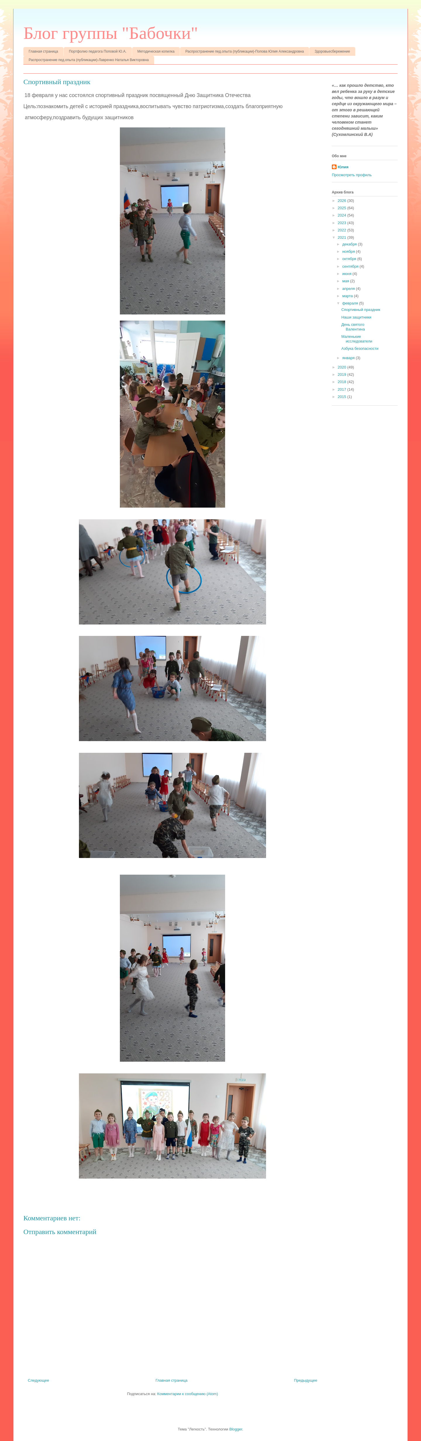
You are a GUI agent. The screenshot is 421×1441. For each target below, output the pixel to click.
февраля (350, 303)
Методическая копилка (156, 51)
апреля (349, 288)
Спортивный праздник (360, 309)
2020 (342, 367)
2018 (342, 382)
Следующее (38, 1380)
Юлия (343, 167)
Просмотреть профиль (352, 175)
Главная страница (43, 51)
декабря (350, 244)
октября (349, 259)
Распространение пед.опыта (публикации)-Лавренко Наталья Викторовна (89, 60)
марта (348, 296)
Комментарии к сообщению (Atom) (187, 1394)
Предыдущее (305, 1380)
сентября (351, 266)
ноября (349, 251)
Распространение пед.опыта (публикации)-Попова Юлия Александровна (244, 51)
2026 (342, 200)
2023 (342, 223)
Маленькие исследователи (356, 338)
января (349, 358)
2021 (342, 237)
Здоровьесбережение (332, 51)
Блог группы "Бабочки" (110, 33)
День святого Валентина (353, 326)
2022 (342, 230)
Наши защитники (356, 317)
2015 (342, 397)
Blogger (235, 1429)
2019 (342, 374)
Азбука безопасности (359, 348)
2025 (342, 208)
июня (347, 273)
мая (346, 281)
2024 (342, 215)
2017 (342, 389)
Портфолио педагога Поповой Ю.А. (98, 51)
